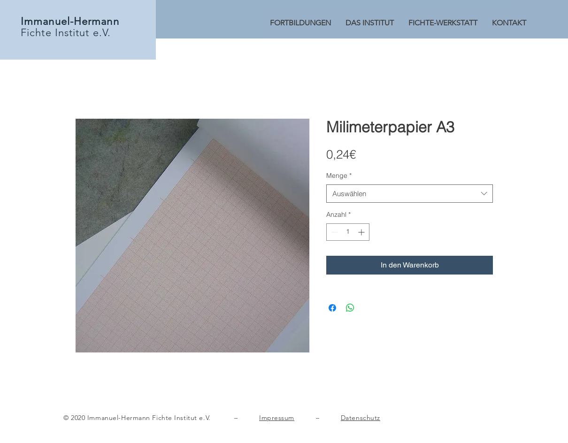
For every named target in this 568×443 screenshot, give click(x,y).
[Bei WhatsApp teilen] (350, 307)
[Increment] (362, 232)
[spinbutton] (347, 232)
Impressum (276, 417)
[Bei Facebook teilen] (332, 307)
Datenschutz (360, 417)
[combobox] (409, 193)
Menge (339, 175)
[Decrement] (333, 232)
